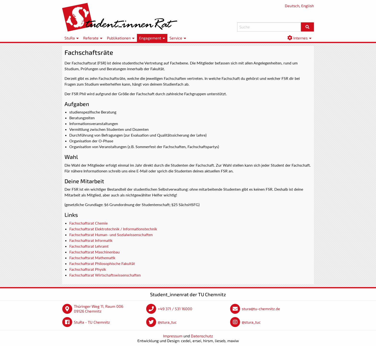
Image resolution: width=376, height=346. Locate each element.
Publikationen (119, 38)
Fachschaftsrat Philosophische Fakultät (102, 263)
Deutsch (292, 5)
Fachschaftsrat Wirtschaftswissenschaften (105, 275)
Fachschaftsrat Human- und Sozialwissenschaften (111, 234)
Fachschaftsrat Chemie (88, 223)
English (307, 5)
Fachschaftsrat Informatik (90, 240)
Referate (91, 38)
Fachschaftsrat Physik (87, 269)
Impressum (172, 335)
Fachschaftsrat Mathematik (92, 257)
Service (176, 38)
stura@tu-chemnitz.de (261, 308)
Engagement (150, 38)
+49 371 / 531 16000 (175, 308)
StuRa (70, 38)
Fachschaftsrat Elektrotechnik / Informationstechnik (113, 228)
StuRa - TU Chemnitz (92, 322)
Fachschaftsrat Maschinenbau (94, 252)
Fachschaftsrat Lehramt (89, 246)
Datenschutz (202, 335)
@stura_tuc (167, 322)
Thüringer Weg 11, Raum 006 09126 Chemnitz (98, 308)
